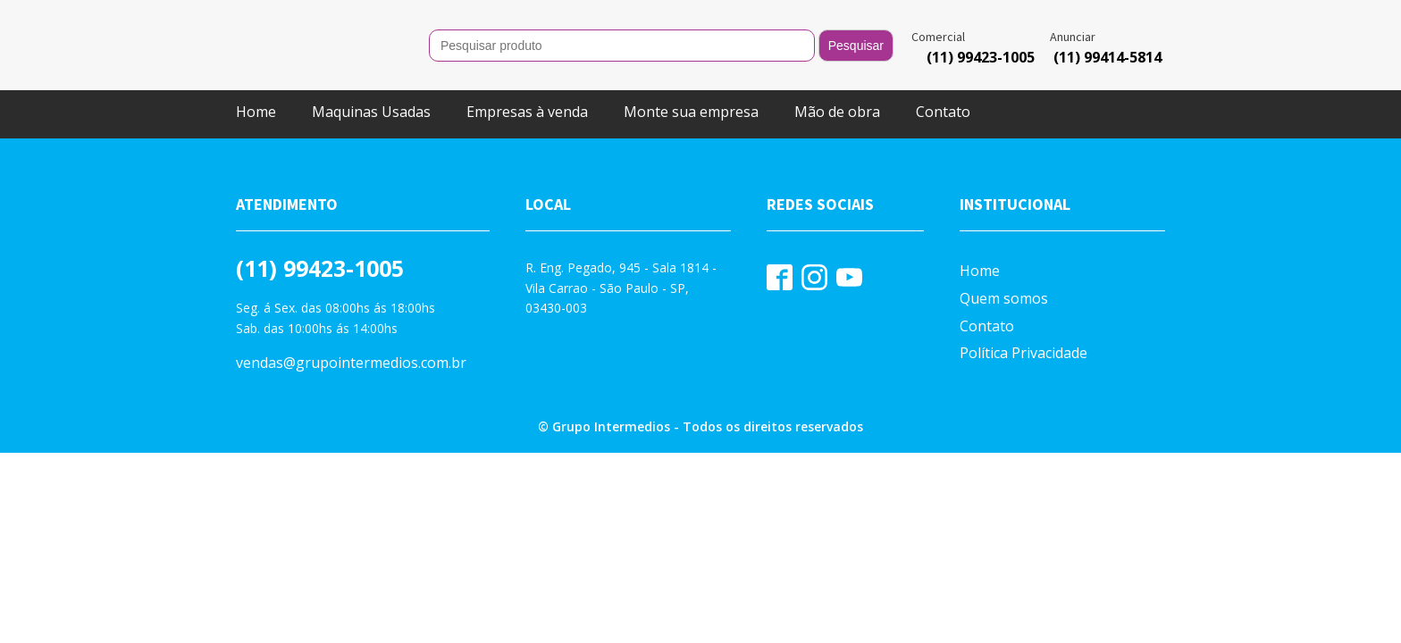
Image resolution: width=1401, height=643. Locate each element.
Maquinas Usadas (371, 111)
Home (256, 111)
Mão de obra (837, 111)
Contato (943, 111)
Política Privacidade (1023, 353)
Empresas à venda (527, 111)
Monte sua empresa (691, 111)
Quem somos (1004, 298)
